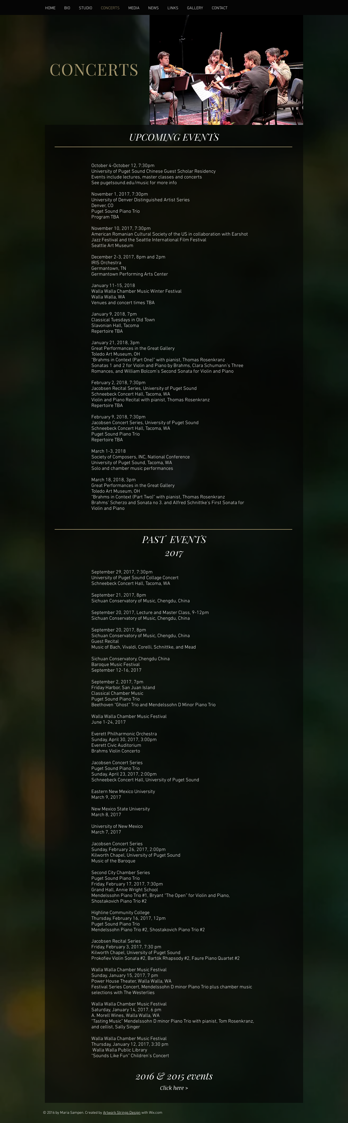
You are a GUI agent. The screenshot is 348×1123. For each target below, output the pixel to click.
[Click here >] (174, 1087)
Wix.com (155, 1112)
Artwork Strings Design (122, 1112)
